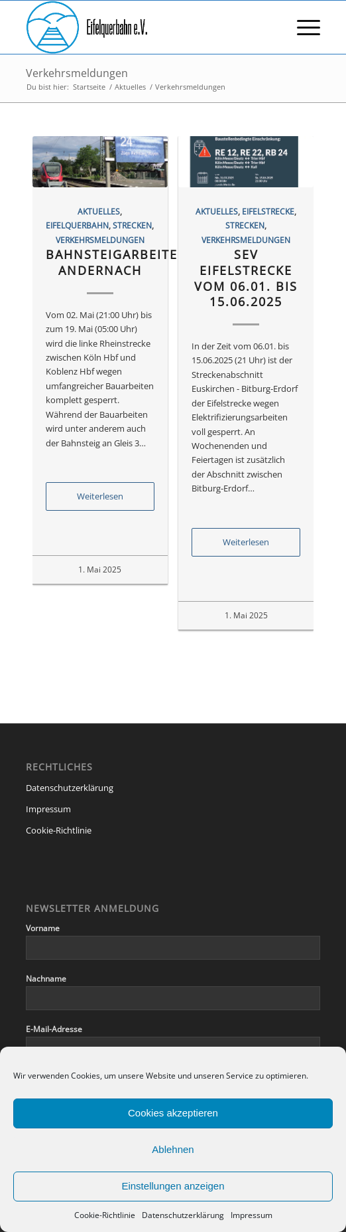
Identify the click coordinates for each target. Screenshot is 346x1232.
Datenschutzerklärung (183, 1215)
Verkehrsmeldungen (77, 73)
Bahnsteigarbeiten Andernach (117, 262)
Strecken (132, 225)
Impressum (251, 1215)
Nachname (46, 978)
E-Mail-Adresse (54, 1029)
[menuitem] (302, 27)
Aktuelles (99, 211)
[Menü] (302, 27)
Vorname (43, 928)
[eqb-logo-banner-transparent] (143, 27)
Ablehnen (173, 1149)
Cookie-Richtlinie (104, 1215)
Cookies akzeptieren (173, 1112)
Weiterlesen (100, 496)
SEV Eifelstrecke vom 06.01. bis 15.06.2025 (246, 277)
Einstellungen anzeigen (172, 1185)
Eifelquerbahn (77, 225)
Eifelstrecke (268, 211)
